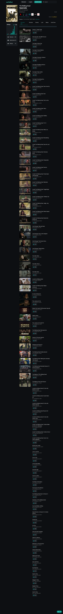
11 (34, 19)
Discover (24, 2)
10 (33, 19)
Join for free (38, 2)
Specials (37, 19)
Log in (30, 2)
